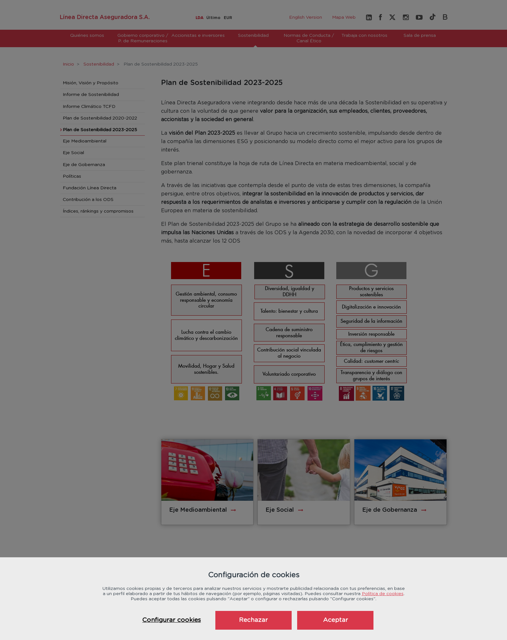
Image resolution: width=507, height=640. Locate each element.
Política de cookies (383, 594)
